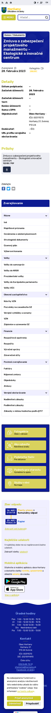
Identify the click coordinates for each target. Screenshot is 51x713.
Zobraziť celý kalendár (16, 519)
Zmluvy (33, 62)
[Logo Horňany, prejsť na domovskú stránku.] (25, 10)
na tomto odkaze (25, 691)
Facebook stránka (25, 661)
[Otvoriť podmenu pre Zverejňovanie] (46, 201)
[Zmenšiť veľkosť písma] (37, 2)
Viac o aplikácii (12, 586)
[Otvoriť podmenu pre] (46, 206)
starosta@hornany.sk (25, 658)
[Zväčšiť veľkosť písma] (41, 2)
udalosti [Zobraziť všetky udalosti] (24, 542)
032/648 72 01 (25, 655)
